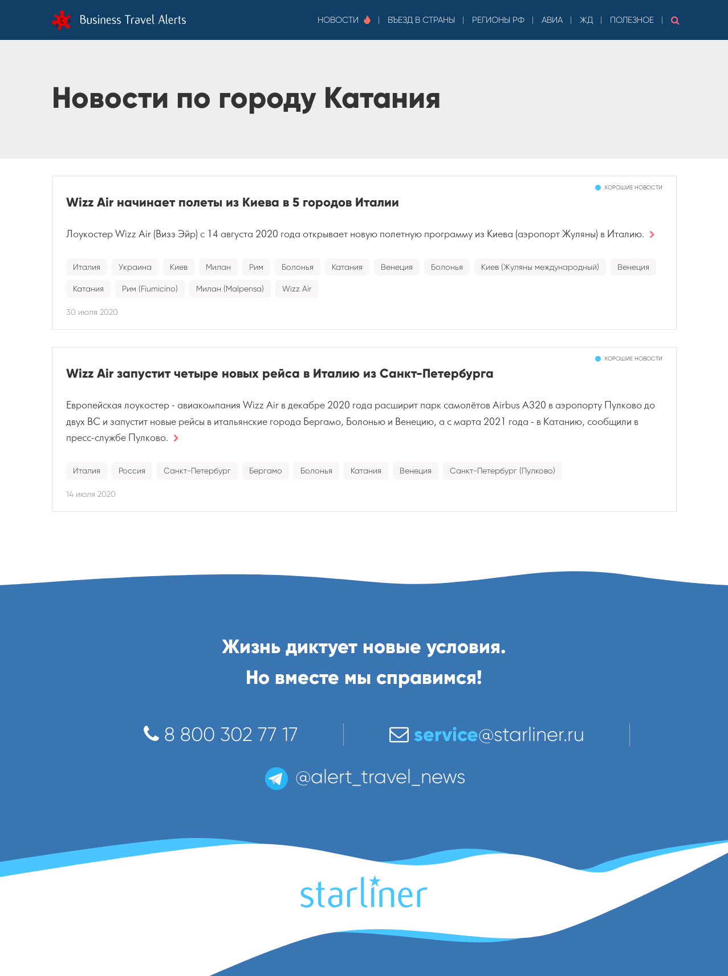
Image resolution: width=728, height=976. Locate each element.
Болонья (298, 267)
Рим (256, 267)
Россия (132, 470)
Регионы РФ (498, 20)
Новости (344, 20)
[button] (675, 20)
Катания (347, 267)
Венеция (397, 267)
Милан (218, 267)
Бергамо (265, 470)
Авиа (552, 20)
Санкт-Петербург (197, 470)
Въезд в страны (421, 20)
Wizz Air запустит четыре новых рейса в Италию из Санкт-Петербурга (280, 373)
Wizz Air (296, 288)
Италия (86, 267)
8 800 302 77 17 (221, 734)
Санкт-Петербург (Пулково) (502, 470)
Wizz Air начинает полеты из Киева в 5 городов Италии (232, 202)
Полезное (632, 20)
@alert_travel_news (364, 777)
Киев (179, 267)
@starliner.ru (486, 734)
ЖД (586, 20)
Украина (135, 267)
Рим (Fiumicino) (150, 288)
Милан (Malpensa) (230, 288)
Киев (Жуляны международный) (540, 267)
